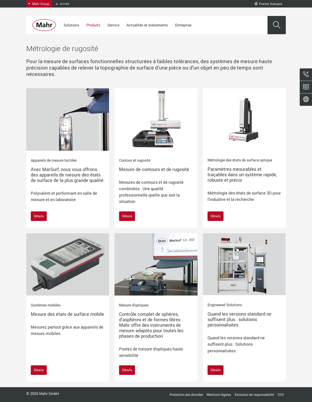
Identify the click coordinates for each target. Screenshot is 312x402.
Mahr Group (40, 4)
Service (113, 25)
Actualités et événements (147, 25)
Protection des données (186, 394)
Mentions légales (219, 394)
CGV (281, 394)
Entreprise (183, 25)
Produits (93, 25)
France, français (268, 4)
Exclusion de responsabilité (254, 394)
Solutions (71, 25)
